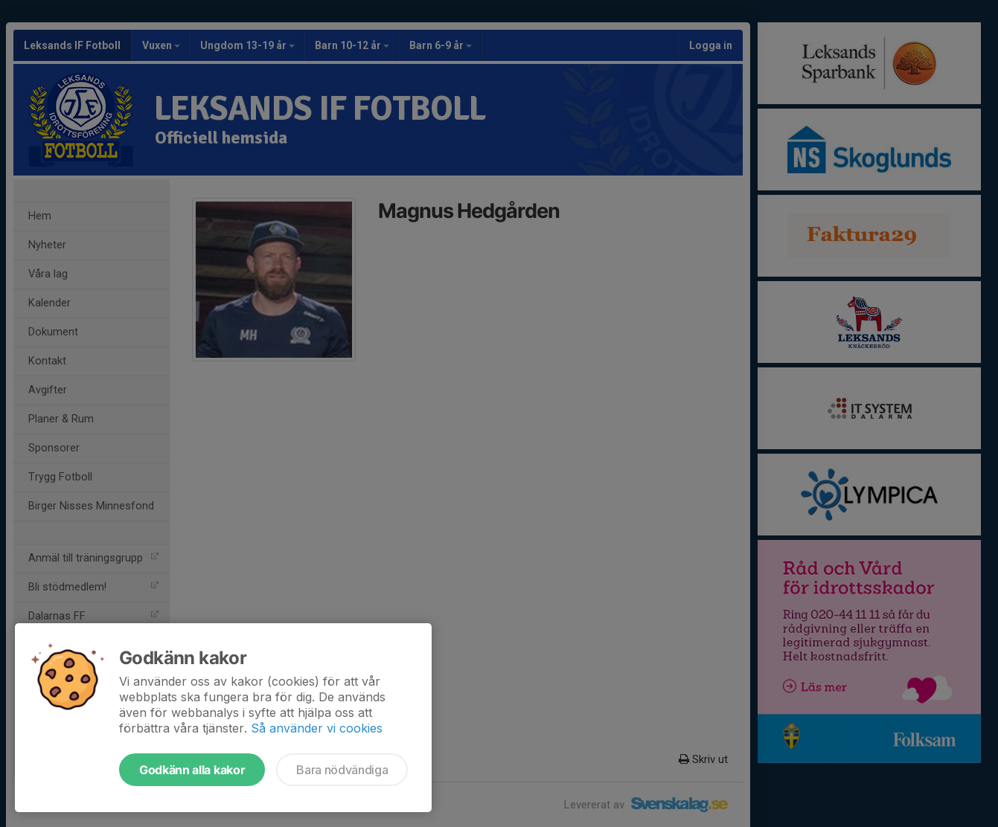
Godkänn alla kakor (192, 769)
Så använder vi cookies (317, 728)
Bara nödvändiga (342, 769)
